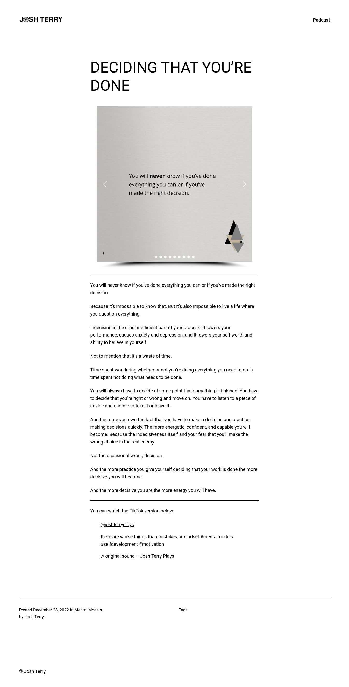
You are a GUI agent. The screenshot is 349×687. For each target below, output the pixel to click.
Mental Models (88, 609)
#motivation (151, 544)
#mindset (189, 536)
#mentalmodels (216, 536)
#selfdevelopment (119, 544)
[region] (174, 187)
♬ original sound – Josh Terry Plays (137, 556)
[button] (105, 184)
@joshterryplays (117, 524)
